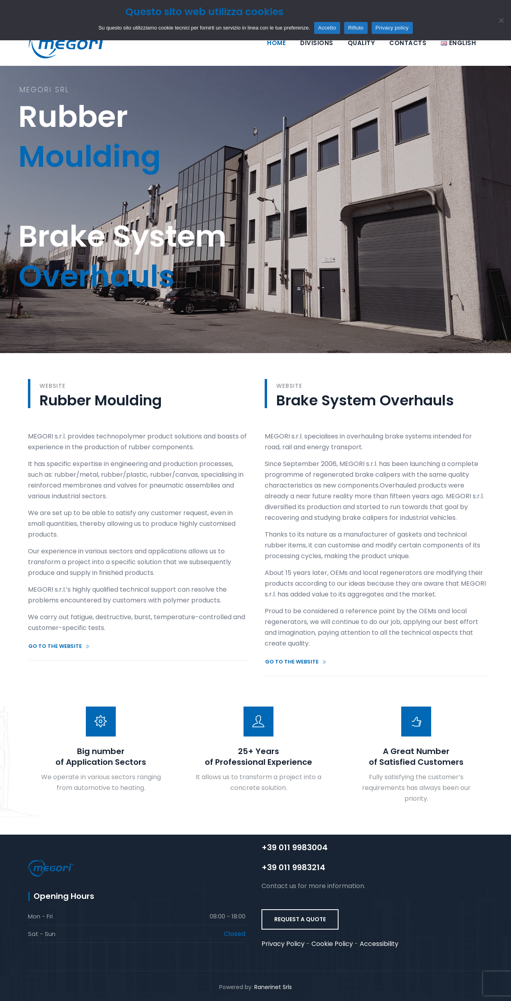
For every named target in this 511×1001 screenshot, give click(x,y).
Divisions (316, 43)
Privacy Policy (283, 943)
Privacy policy (392, 28)
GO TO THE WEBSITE (59, 646)
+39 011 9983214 (293, 867)
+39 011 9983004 (294, 847)
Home (276, 43)
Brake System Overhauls (365, 400)
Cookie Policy (332, 943)
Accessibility (379, 943)
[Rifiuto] (501, 20)
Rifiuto (356, 28)
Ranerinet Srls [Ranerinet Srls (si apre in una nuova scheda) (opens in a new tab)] (273, 987)
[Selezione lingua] (458, 43)
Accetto (327, 28)
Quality (361, 43)
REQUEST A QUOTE (300, 919)
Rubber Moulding (101, 400)
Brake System (122, 197)
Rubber (89, 77)
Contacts (407, 43)
